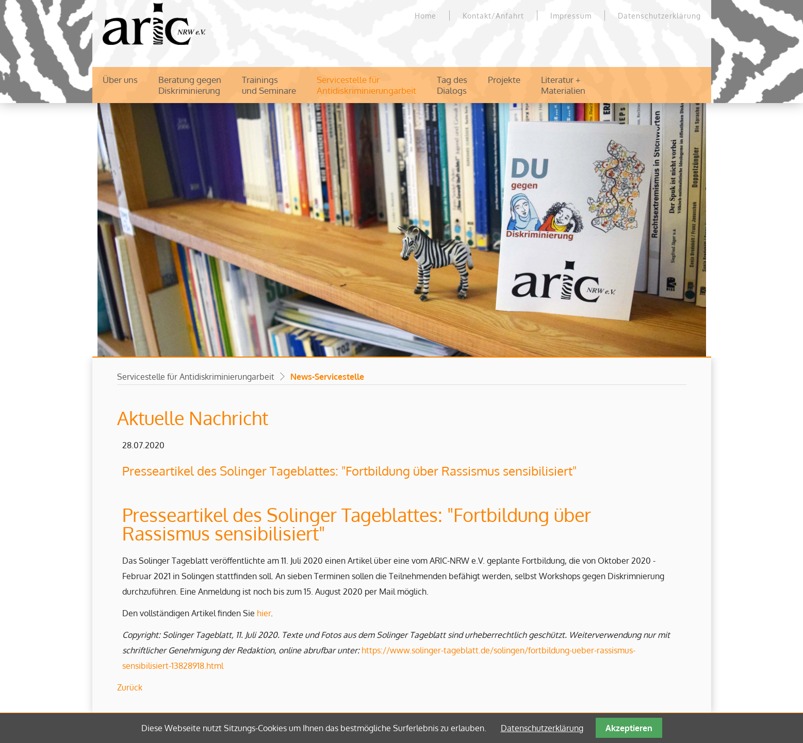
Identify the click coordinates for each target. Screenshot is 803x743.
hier (264, 613)
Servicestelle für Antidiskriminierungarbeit (195, 377)
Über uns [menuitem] (120, 79)
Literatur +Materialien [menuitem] (563, 85)
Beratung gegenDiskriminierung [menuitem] (189, 85)
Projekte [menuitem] (504, 79)
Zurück (129, 687)
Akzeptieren (628, 728)
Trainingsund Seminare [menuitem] (269, 85)
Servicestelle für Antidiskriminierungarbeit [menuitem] (366, 85)
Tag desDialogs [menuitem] (452, 85)
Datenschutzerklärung (542, 728)
